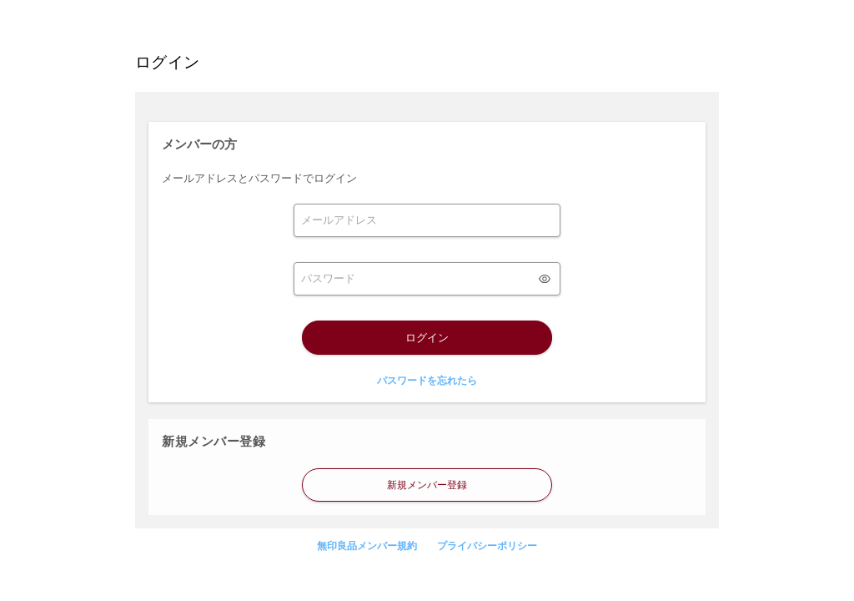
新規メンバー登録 (427, 485)
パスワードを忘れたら (427, 380)
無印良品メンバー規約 (367, 546)
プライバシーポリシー (487, 546)
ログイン (427, 337)
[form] (427, 220)
